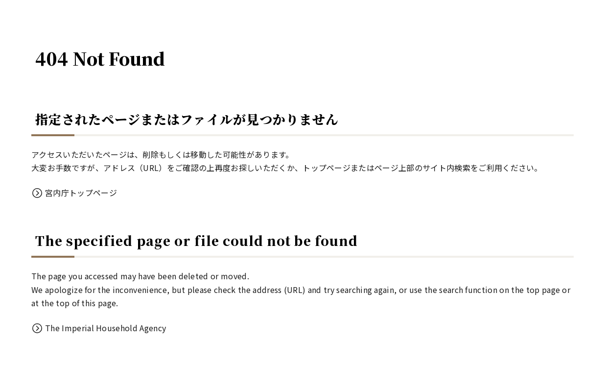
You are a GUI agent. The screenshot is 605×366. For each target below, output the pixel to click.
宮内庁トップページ (81, 192)
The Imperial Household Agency (105, 328)
